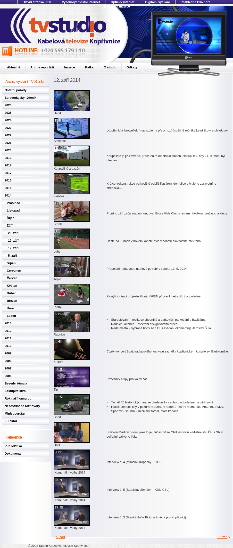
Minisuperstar (15, 413)
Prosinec (13, 203)
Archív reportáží (42, 67)
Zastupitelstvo (15, 391)
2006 (8, 376)
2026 (8, 105)
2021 (8, 143)
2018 (8, 165)
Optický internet (122, 2)
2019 (8, 158)
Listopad (13, 210)
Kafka (89, 67)
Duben (12, 293)
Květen (12, 285)
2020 (8, 150)
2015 (8, 188)
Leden (11, 316)
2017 (8, 173)
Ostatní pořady (15, 90)
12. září (13, 248)
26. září (13, 233)
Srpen (11, 263)
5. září (12, 255)
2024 (8, 120)
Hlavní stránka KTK (37, 2)
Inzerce (69, 67)
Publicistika (13, 446)
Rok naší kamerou (18, 398)
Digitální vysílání (157, 2)
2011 (8, 338)
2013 (8, 323)
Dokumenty (13, 453)
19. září (13, 240)
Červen (12, 278)
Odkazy (132, 67)
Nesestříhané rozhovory (22, 406)
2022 (8, 135)
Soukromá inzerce (116, 6)
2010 (8, 346)
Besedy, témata (16, 383)
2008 (8, 361)
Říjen (10, 218)
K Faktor (11, 421)
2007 (8, 368)
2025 (8, 113)
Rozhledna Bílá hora (195, 2)
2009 (8, 353)
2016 (8, 180)
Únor (10, 308)
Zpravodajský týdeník (20, 97)
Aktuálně (13, 67)
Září (9, 225)
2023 (8, 128)
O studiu (110, 67)
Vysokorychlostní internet (81, 2)
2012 (8, 331)
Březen (12, 301)
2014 (8, 195)
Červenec (14, 270)
